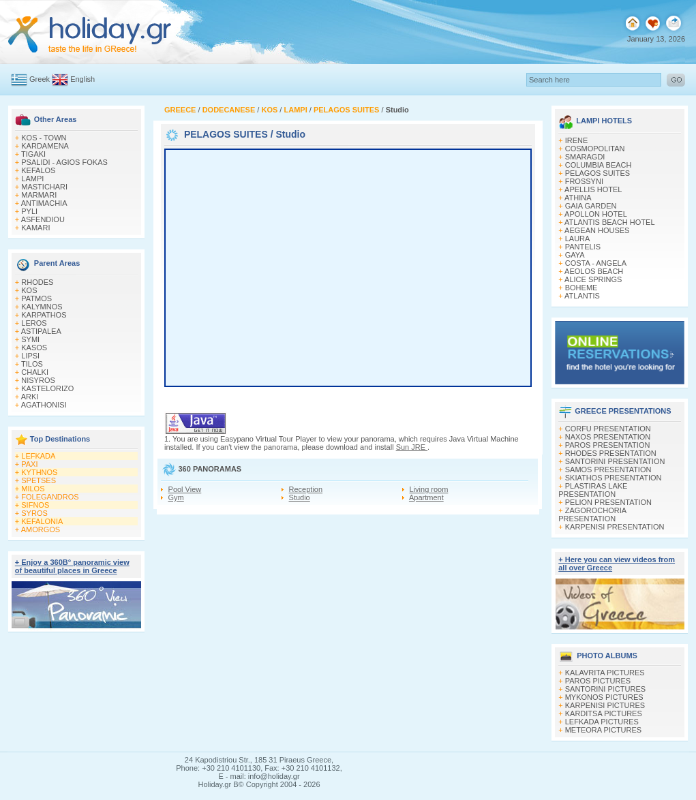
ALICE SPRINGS (593, 279)
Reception (306, 489)
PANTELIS (583, 247)
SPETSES (38, 480)
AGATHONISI (44, 405)
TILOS (32, 364)
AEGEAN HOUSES (596, 230)
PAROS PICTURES (598, 681)
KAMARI (35, 228)
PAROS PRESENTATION (607, 445)
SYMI (30, 339)
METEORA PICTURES (603, 730)
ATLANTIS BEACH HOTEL (609, 222)
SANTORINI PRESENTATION (615, 461)
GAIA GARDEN (591, 206)
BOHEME (581, 287)
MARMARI (39, 195)
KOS (29, 290)
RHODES (37, 282)
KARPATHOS (43, 315)
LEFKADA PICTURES (602, 722)
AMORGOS (40, 529)
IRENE (576, 140)
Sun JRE (411, 447)
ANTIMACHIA (44, 203)
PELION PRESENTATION (608, 502)
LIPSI (30, 356)
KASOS (34, 347)
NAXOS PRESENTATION (608, 437)
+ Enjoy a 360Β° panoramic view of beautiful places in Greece (72, 566)
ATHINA (578, 198)
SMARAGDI (585, 157)
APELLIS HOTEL (593, 189)
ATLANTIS (582, 296)
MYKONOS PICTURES (604, 697)
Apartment (426, 497)
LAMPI (32, 178)
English (82, 79)
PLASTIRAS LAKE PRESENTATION (592, 490)
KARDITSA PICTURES (603, 713)
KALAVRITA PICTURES (605, 672)
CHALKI (34, 372)
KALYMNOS (41, 307)
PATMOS (36, 298)
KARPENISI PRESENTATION (615, 527)
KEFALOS (38, 170)
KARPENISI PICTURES (605, 705)
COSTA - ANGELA (595, 263)
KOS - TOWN (43, 138)
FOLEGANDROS (49, 497)
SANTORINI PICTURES (605, 689)
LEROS (33, 323)
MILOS (32, 488)
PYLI (29, 211)
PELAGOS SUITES (226, 134)
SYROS (34, 513)
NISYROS (38, 380)
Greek (39, 79)
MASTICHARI (44, 187)
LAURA (577, 238)
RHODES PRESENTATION (610, 453)
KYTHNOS (39, 472)
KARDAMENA (45, 146)
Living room (429, 489)
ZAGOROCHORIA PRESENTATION (592, 514)
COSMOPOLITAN (595, 148)
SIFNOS (35, 505)
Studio (299, 497)
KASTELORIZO (47, 388)
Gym (176, 497)
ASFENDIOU (43, 219)
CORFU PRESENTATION (608, 429)
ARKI (30, 397)
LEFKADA (38, 456)
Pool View (185, 489)
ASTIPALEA (41, 331)
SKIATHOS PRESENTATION (613, 478)
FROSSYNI (584, 181)
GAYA (575, 255)
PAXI (29, 464)
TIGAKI (33, 154)
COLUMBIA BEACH (598, 165)
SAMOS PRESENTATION (608, 469)
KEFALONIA (42, 521)
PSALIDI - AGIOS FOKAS (64, 162)
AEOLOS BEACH (593, 271)
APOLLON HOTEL (595, 214)
